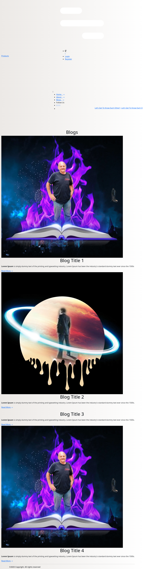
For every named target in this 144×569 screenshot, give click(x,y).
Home (60, 94)
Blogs (60, 100)
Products (5, 56)
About (60, 97)
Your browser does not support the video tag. (17, 120)
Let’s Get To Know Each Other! (109, 108)
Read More (7, 271)
